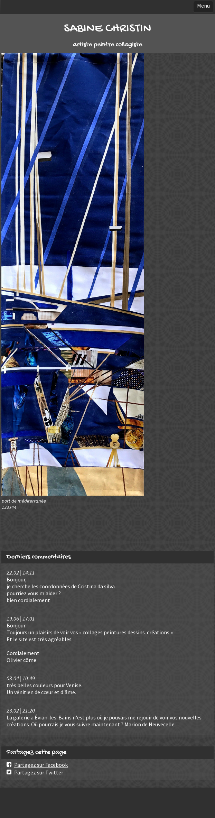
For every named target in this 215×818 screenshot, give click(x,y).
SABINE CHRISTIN (107, 28)
